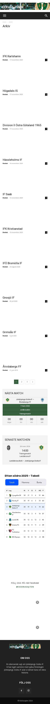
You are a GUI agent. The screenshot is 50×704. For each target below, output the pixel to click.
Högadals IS (10, 90)
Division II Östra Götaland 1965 (22, 125)
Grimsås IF (9, 332)
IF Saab (7, 194)
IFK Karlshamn (12, 56)
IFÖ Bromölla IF (12, 263)
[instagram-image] (12, 602)
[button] (4, 15)
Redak (5, 60)
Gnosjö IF (8, 297)
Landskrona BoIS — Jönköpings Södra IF (25, 461)
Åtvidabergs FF (12, 366)
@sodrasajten (25, 586)
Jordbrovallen (25, 410)
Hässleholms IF (12, 159)
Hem (4, 22)
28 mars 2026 (25, 446)
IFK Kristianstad (13, 228)
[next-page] (32, 382)
